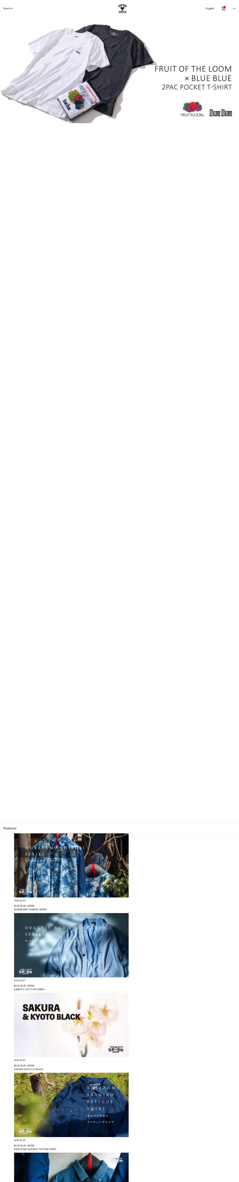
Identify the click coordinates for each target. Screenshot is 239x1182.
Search (8, 8)
